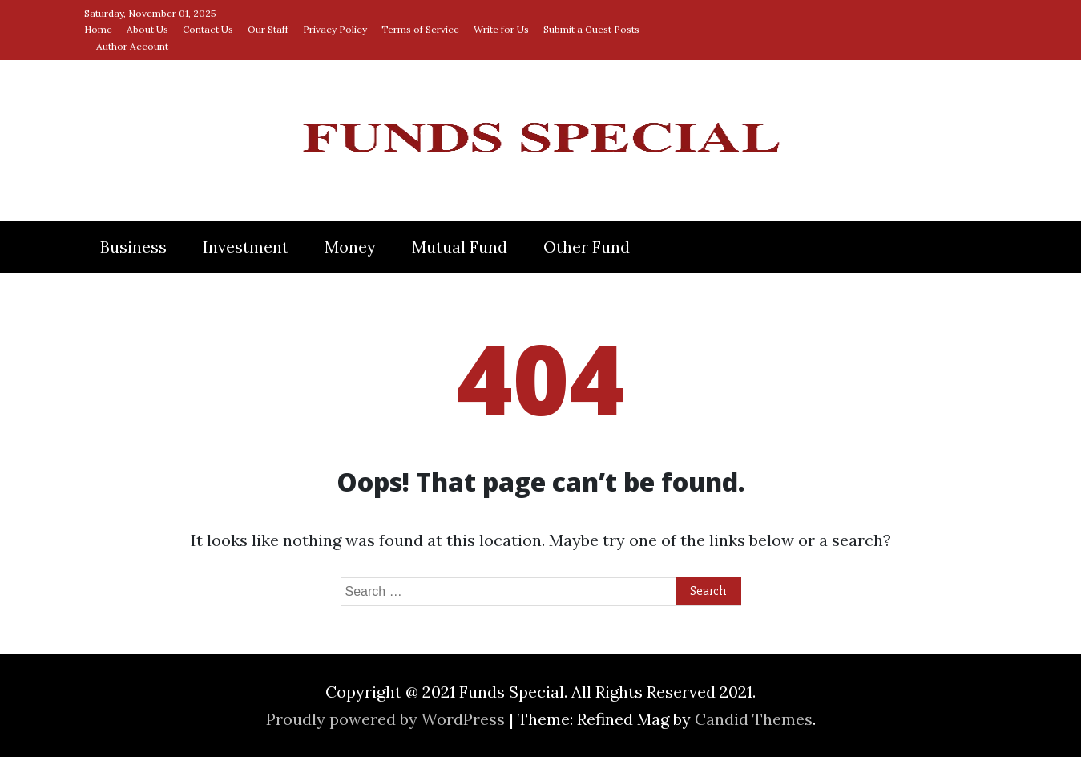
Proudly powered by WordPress (387, 719)
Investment (245, 247)
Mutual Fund (459, 247)
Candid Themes (754, 719)
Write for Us (501, 29)
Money (350, 247)
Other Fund (586, 247)
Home (98, 29)
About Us (147, 29)
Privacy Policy (335, 29)
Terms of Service (420, 29)
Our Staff (268, 29)
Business (133, 247)
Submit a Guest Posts (591, 29)
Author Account (132, 46)
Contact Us (208, 29)
